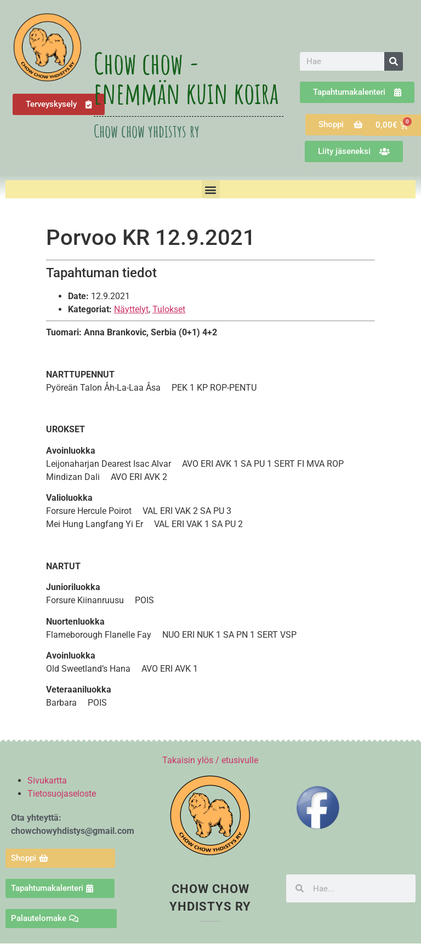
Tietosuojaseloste (61, 793)
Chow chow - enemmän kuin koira (186, 77)
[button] (211, 189)
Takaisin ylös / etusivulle (210, 760)
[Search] (393, 61)
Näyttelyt (131, 309)
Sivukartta (47, 780)
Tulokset (168, 309)
